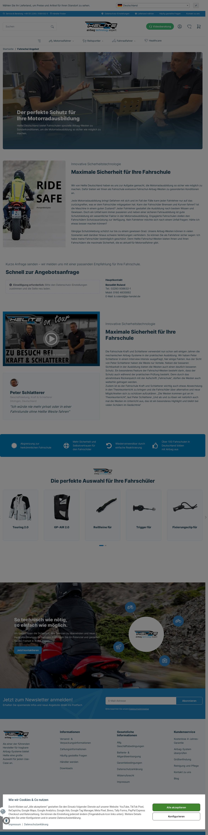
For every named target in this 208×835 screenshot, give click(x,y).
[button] (6, 820)
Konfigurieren (176, 816)
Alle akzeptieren (176, 807)
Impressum (15, 824)
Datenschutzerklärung (36, 824)
